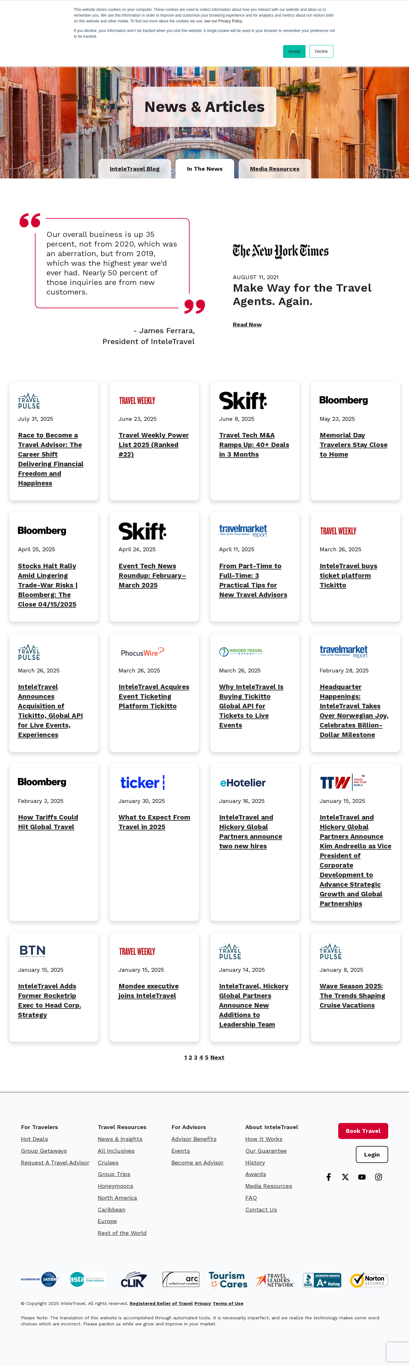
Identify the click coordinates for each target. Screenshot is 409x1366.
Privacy (202, 1303)
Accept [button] (294, 51)
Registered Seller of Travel (161, 1303)
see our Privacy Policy (223, 21)
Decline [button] (321, 51)
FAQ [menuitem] (251, 1197)
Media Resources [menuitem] (268, 1185)
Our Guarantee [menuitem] (266, 1150)
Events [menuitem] (180, 1150)
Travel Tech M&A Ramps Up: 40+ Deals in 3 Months (254, 444)
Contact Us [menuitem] (261, 1209)
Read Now (247, 324)
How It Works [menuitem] (263, 1138)
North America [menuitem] (117, 1197)
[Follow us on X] (345, 1177)
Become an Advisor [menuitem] (197, 1162)
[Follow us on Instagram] (378, 1177)
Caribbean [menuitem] (112, 1209)
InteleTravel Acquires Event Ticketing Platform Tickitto (154, 696)
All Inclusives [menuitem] (116, 1150)
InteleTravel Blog (135, 168)
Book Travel (363, 1130)
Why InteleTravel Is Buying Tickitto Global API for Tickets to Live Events (251, 706)
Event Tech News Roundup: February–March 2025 (152, 575)
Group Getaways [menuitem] (44, 1150)
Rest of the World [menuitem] (122, 1232)
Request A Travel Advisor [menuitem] (55, 1162)
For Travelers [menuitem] (39, 1127)
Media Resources (274, 168)
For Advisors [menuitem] (188, 1127)
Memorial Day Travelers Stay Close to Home (354, 444)
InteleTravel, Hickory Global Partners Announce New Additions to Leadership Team (254, 1005)
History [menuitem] (255, 1162)
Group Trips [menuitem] (114, 1174)
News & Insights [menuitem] (120, 1138)
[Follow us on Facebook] (328, 1177)
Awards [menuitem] (255, 1174)
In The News (205, 168)
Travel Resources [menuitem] (122, 1127)
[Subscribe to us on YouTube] (362, 1177)
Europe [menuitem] (107, 1221)
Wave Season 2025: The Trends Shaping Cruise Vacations (352, 995)
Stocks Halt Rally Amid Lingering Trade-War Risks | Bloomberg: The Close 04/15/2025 (48, 585)
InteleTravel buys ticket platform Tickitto (348, 575)
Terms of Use (228, 1303)
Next (217, 1057)
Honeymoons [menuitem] (115, 1185)
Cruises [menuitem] (108, 1162)
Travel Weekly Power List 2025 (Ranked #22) (154, 444)
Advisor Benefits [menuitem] (194, 1138)
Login (372, 1154)
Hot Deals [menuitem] (34, 1138)
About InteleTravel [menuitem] (271, 1127)
